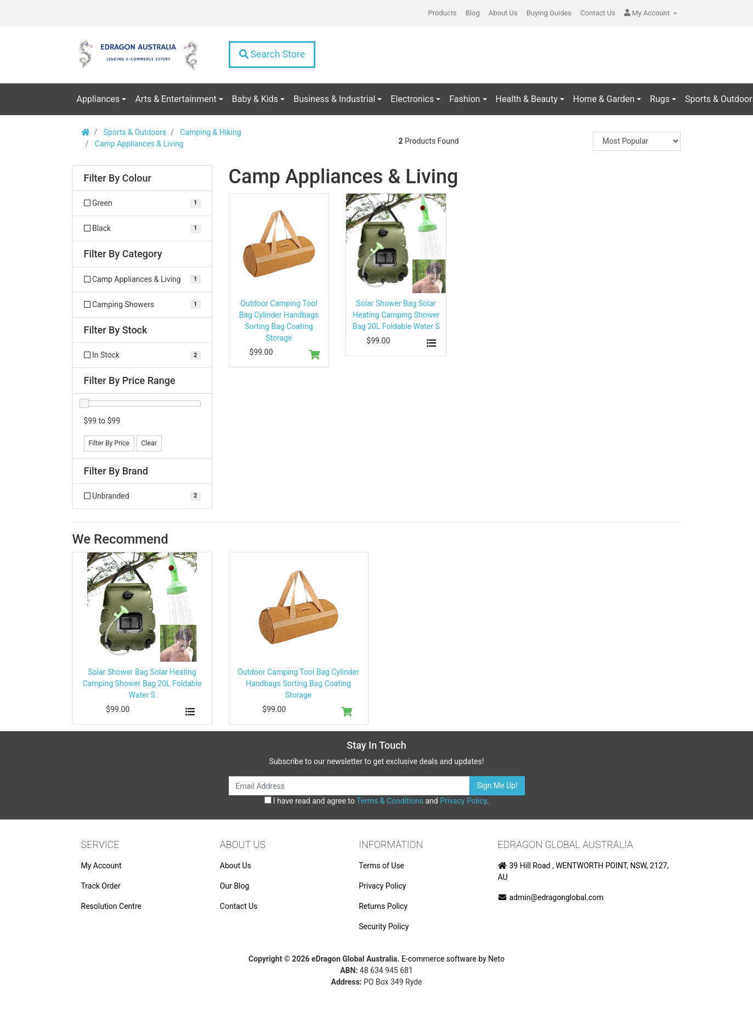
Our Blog (235, 885)
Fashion (464, 99)
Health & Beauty (527, 99)
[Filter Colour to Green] (142, 203)
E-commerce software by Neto (453, 958)
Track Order (101, 885)
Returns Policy (383, 906)
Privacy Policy (463, 800)
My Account (101, 865)
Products (442, 13)
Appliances (98, 99)
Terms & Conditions (389, 800)
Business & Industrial (334, 99)
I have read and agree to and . (376, 800)
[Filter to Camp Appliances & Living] (142, 279)
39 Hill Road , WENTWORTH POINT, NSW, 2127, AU (583, 871)
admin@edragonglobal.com (551, 897)
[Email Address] (349, 785)
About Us (503, 13)
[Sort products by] (637, 141)
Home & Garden (604, 99)
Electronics (412, 99)
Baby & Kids (255, 99)
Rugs (660, 99)
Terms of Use (381, 865)
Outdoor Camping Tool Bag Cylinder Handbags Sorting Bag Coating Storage (298, 683)
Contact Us (597, 13)
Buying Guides (548, 13)
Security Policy (384, 926)
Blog (473, 13)
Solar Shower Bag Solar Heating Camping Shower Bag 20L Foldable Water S (395, 315)
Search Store (272, 54)
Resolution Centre (111, 906)
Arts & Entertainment (175, 99)
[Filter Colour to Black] (142, 228)
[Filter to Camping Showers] (142, 305)
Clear (149, 443)
